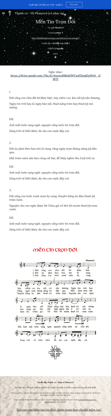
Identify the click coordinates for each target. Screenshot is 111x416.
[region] (55, 4)
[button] (3, 13)
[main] (55, 37)
